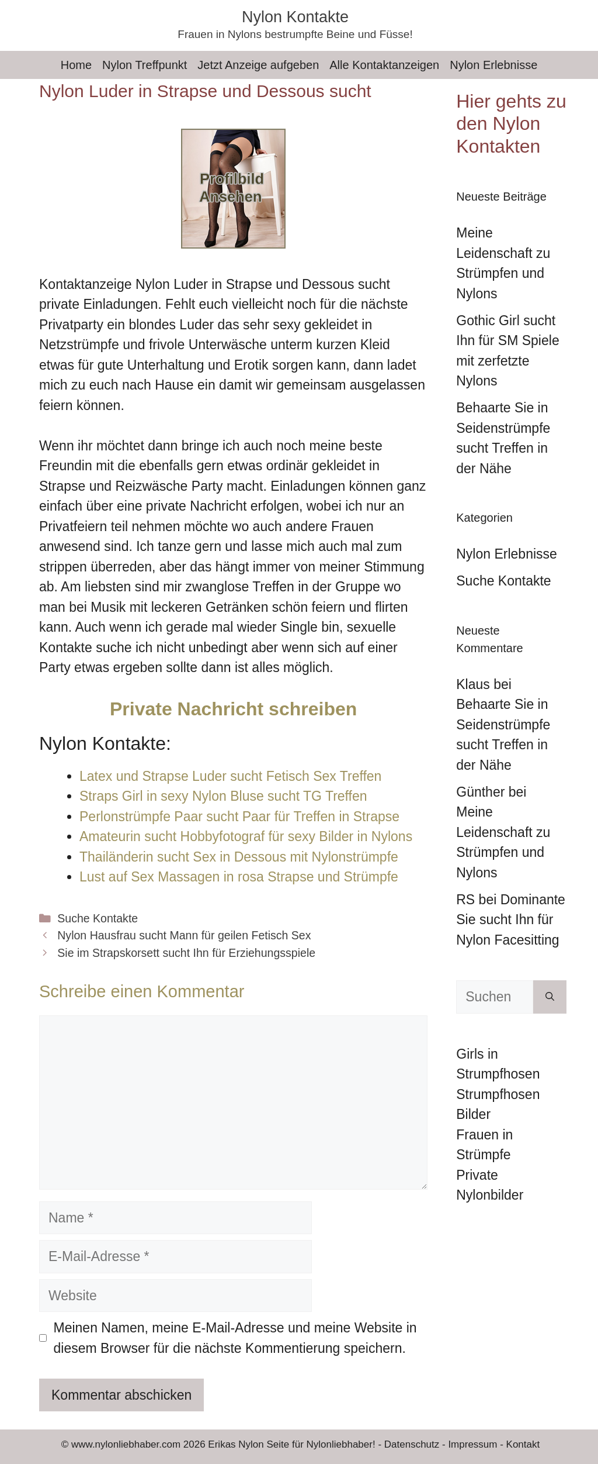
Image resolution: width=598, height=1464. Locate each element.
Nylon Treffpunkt (144, 64)
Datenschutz (412, 1444)
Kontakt (523, 1444)
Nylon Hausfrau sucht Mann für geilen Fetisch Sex (184, 935)
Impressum (472, 1444)
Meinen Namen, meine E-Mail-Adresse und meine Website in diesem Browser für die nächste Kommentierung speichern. (235, 1338)
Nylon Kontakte (295, 17)
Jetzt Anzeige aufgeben (258, 64)
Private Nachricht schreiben (233, 708)
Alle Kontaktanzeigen (384, 64)
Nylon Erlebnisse (493, 64)
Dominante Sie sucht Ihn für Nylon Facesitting (510, 920)
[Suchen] (549, 997)
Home (76, 64)
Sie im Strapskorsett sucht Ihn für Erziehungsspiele (186, 952)
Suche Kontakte (97, 918)
